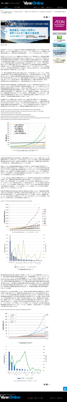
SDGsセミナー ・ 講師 (39, 7)
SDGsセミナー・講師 (38, 398)
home (2, 10)
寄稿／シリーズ (27, 7)
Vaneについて (49, 7)
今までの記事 (17, 7)
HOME (6, 7)
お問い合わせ (60, 7)
